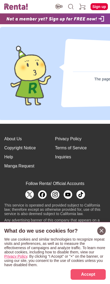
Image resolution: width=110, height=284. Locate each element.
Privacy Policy (68, 139)
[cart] (82, 6)
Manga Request (19, 166)
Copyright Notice (20, 148)
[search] (71, 6)
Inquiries (63, 157)
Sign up (99, 7)
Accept (88, 274)
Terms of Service (71, 148)
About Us (13, 139)
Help (8, 157)
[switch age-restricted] (59, 6)
